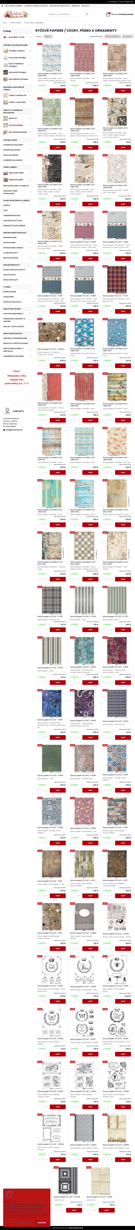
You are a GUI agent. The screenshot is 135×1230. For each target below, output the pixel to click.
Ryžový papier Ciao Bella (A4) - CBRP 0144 (116, 350)
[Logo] (16, 14)
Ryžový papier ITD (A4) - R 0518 (50, 1039)
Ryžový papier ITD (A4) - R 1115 (50, 881)
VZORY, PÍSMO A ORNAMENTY (34, 23)
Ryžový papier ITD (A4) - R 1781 (50, 616)
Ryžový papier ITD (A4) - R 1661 (50, 720)
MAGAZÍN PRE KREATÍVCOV (60, 6)
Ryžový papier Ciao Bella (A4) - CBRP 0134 (50, 404)
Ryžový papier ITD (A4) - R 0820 (83, 933)
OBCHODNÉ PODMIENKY (14, 6)
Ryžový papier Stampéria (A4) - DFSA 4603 (116, 563)
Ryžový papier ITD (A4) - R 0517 (83, 1039)
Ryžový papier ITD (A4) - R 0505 (116, 1091)
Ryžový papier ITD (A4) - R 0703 (116, 934)
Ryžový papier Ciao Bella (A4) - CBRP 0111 (50, 459)
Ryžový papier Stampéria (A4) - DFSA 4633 (116, 511)
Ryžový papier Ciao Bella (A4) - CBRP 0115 (116, 405)
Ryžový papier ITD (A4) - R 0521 (50, 986)
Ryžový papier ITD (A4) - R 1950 (83, 296)
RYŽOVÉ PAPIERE (15, 23)
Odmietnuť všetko (25, 1223)
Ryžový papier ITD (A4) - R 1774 (115, 296)
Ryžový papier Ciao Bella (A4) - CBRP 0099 (116, 459)
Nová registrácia (127, 2)
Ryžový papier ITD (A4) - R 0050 (116, 1145)
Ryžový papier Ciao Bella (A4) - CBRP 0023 (50, 511)
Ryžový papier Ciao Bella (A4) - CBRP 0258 (116, 129)
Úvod (5, 23)
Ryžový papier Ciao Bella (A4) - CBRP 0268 (116, 75)
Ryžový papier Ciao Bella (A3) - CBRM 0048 (83, 75)
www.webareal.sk (76, 1228)
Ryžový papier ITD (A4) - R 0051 (99, 1197)
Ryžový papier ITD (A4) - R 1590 (83, 775)
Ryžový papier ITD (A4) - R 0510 (50, 1091)
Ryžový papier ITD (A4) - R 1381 (115, 775)
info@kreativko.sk (14, 430)
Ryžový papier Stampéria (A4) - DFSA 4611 (51, 563)
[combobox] (112, 36)
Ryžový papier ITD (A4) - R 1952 (115, 242)
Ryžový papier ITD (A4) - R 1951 (50, 296)
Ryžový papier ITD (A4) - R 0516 (115, 1039)
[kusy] (43, 90)
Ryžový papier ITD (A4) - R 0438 (67, 1197)
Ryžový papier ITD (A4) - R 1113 (115, 880)
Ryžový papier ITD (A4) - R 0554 (83, 1145)
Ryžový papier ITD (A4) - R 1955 (83, 242)
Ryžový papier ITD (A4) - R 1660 (83, 721)
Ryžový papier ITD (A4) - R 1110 (50, 933)
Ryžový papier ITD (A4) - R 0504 (51, 1144)
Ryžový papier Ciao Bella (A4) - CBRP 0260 (50, 186)
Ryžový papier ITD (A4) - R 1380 (50, 828)
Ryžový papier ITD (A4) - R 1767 (115, 616)
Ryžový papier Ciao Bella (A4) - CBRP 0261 (83, 186)
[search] (87, 15)
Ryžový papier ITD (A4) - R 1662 (115, 667)
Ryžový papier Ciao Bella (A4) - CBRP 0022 (83, 511)
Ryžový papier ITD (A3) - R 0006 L (51, 349)
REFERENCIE (76, 6)
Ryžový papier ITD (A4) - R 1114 (82, 880)
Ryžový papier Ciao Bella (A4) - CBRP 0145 (83, 350)
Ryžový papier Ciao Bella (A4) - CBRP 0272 (50, 130)
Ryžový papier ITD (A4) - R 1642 (115, 721)
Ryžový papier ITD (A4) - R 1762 (50, 668)
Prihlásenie (114, 2)
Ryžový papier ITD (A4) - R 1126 (115, 828)
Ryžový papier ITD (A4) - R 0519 (115, 986)
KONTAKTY (86, 6)
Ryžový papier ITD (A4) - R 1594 (50, 775)
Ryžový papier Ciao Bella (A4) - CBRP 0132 (83, 405)
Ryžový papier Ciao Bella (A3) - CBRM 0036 (50, 242)
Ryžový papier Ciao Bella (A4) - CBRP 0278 (83, 130)
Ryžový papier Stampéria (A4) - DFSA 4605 (83, 563)
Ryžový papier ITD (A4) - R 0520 (83, 987)
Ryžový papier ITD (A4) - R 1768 (83, 616)
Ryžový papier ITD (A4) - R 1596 (83, 828)
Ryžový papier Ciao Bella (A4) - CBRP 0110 (83, 459)
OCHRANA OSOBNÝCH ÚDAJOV (36, 6)
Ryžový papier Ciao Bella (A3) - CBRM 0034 (115, 186)
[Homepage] (2, 6)
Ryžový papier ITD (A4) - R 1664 (83, 667)
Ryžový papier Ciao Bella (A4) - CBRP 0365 (50, 75)
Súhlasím (42, 1222)
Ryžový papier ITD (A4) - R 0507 (83, 1091)
